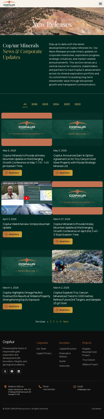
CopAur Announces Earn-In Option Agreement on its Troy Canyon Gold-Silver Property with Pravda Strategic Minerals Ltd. (74, 161)
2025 (45, 104)
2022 (79, 104)
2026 (33, 104)
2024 (56, 104)
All (23, 104)
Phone (46, 386)
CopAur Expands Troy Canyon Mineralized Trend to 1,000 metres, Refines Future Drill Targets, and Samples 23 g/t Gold (77, 298)
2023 (67, 104)
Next (66, 321)
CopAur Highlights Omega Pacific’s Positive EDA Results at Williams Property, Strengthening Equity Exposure (27, 296)
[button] (100, 3)
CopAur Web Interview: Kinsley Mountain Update (26, 225)
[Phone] (40, 387)
